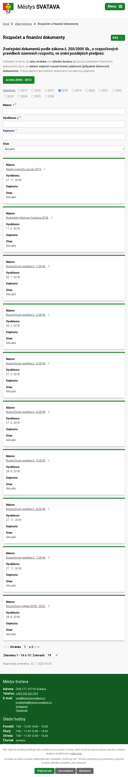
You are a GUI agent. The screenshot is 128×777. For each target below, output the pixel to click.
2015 (24, 90)
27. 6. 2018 (13, 374)
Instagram (22, 706)
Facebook (22, 710)
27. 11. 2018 (13, 180)
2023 (10, 96)
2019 (78, 90)
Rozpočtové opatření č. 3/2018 (28, 363)
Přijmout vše (44, 770)
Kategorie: (9, 90)
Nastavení (85, 770)
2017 (51, 90)
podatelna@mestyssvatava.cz (34, 702)
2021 (105, 90)
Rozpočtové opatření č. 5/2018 (28, 460)
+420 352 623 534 (27, 693)
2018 (64, 90)
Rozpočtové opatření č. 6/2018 (28, 509)
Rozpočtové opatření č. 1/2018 (28, 266)
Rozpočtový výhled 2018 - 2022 (28, 606)
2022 (118, 90)
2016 (37, 90)
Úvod (6, 24)
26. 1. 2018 (13, 277)
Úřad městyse (23, 24)
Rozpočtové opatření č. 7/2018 (28, 557)
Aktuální (11, 197)
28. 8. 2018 (13, 471)
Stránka (15, 647)
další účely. (76, 753)
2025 (37, 96)
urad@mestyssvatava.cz (30, 698)
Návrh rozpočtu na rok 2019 (26, 169)
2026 (51, 96)
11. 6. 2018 (13, 228)
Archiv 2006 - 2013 (19, 80)
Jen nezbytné (65, 770)
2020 (92, 90)
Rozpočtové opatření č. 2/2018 (28, 314)
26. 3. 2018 (13, 325)
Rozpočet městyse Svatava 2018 (30, 217)
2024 (24, 96)
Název (8, 105)
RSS (118, 37)
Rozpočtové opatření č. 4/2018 (28, 412)
